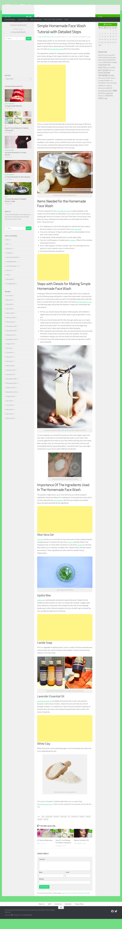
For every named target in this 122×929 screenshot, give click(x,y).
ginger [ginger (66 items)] (106, 77)
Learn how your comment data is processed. (76, 903)
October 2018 (10, 395)
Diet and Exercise (35, 19)
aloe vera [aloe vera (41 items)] (101, 63)
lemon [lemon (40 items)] (108, 85)
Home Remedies (10, 19)
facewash (82, 824)
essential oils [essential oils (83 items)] (104, 72)
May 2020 (9, 312)
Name (41, 882)
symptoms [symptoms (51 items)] (108, 98)
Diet (7, 247)
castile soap (63, 824)
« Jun (99, 53)
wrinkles (89, 552)
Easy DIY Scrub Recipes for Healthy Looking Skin (63, 850)
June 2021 (9, 303)
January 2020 (10, 329)
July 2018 (9, 408)
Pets (6, 204)
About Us (41, 914)
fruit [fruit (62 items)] (113, 75)
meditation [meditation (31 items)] (107, 88)
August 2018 (10, 404)
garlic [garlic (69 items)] (100, 77)
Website (41, 889)
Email (67, 882)
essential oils (74, 824)
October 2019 (10, 343)
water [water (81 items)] (101, 105)
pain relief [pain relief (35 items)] (106, 93)
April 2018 (9, 421)
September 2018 (11, 399)
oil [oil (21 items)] (105, 90)
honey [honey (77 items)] (111, 83)
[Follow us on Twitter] (30, 25)
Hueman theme (28, 925)
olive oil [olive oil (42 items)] (109, 90)
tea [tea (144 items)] (115, 98)
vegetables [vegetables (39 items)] (109, 101)
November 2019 (11, 338)
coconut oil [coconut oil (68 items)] (110, 67)
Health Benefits (23, 19)
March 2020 (10, 321)
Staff (49, 914)
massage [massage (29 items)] (100, 88)
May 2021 (9, 307)
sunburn (83, 550)
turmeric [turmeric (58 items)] (101, 101)
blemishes (56, 824)
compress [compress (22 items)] (100, 70)
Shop (66, 19)
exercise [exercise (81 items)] (102, 75)
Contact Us (57, 914)
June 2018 (9, 413)
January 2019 (10, 382)
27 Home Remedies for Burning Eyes (17, 184)
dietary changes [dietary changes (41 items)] (111, 70)
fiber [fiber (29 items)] (107, 75)
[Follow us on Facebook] (27, 25)
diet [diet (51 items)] (104, 70)
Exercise (8, 256)
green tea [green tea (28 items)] (111, 78)
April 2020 (9, 316)
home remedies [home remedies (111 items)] (104, 81)
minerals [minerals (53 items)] (101, 90)
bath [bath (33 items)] (99, 67)
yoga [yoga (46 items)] (105, 106)
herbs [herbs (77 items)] (100, 80)
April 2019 (9, 369)
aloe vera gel (49, 824)
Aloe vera (40, 547)
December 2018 (11, 386)
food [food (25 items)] (110, 75)
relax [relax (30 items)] (105, 96)
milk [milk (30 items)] (111, 88)
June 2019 (9, 360)
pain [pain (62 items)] (101, 93)
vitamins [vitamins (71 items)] (109, 103)
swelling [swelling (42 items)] (101, 98)
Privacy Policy (79, 914)
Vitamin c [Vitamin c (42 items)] (101, 103)
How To (8, 278)
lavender (40, 827)
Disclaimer (68, 914)
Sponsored (9, 287)
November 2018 (11, 391)
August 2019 (10, 351)
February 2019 (10, 378)
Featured (9, 260)
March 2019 (10, 373)
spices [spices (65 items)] (109, 95)
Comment (42, 869)
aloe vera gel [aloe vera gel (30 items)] (108, 63)
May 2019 (9, 364)
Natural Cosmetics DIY (81, 848)
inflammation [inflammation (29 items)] (102, 85)
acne (43, 824)
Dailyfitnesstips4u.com (46, 44)
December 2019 (11, 334)
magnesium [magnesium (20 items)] (113, 85)
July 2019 (9, 356)
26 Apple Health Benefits (13, 114)
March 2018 (10, 426)
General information (12, 265)
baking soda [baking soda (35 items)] (112, 65)
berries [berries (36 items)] (103, 67)
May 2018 (9, 417)
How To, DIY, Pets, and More (53, 19)
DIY (38, 25)
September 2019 (11, 347)
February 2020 (10, 325)
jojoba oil (73, 248)
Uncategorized (10, 291)
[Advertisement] (51, 101)
